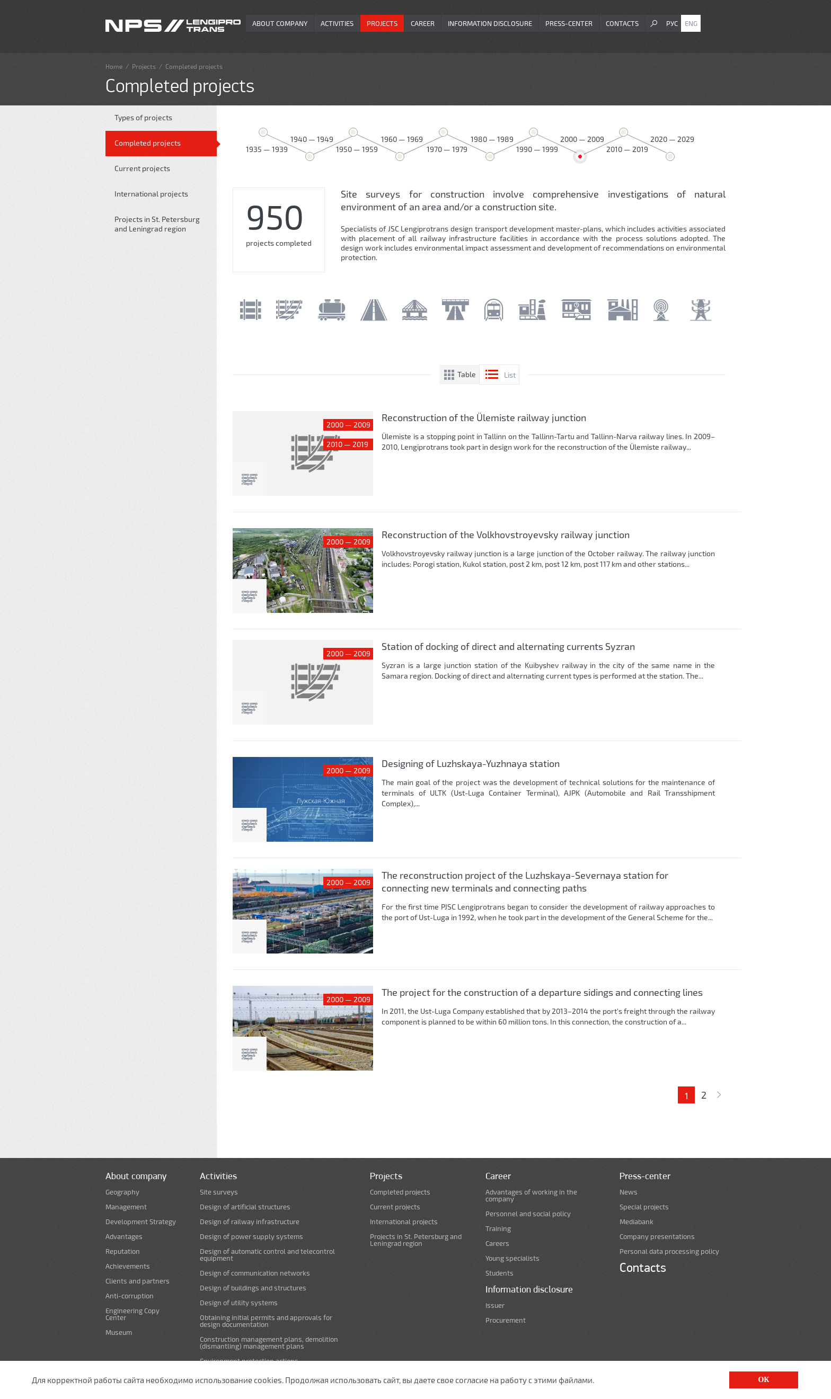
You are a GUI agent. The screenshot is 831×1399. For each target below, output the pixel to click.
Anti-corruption (129, 1296)
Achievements (127, 1266)
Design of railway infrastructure (249, 1221)
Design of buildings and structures (253, 1288)
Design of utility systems (239, 1302)
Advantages (124, 1236)
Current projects (142, 168)
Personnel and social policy (528, 1213)
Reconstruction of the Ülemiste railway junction (484, 417)
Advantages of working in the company (531, 1195)
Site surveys (219, 1192)
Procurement (505, 1320)
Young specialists (512, 1258)
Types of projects (143, 117)
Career (423, 23)
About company (279, 23)
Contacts (622, 23)
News (629, 1192)
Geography (122, 1192)
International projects (151, 193)
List (510, 374)
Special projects (644, 1207)
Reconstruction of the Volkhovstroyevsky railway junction (506, 534)
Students (499, 1273)
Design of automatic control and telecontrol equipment (267, 1255)
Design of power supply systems (251, 1236)
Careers (497, 1243)
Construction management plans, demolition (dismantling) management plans (269, 1343)
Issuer (495, 1305)
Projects (382, 23)
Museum (118, 1332)
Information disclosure (490, 23)
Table (466, 374)
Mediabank (636, 1221)
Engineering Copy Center (132, 1314)
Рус (672, 23)
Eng (691, 23)
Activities (337, 23)
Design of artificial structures (245, 1207)
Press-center (569, 23)
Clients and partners (137, 1281)
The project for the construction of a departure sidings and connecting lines (542, 992)
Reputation (122, 1251)
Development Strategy (140, 1221)
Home (113, 66)
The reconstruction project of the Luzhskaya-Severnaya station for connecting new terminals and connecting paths (525, 881)
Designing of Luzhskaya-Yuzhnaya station (471, 763)
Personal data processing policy (669, 1251)
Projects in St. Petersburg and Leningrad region (157, 224)
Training (498, 1228)
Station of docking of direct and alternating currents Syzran (508, 646)
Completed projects (147, 142)
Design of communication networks (255, 1273)
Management (126, 1207)
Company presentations (657, 1236)
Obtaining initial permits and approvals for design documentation (266, 1321)
